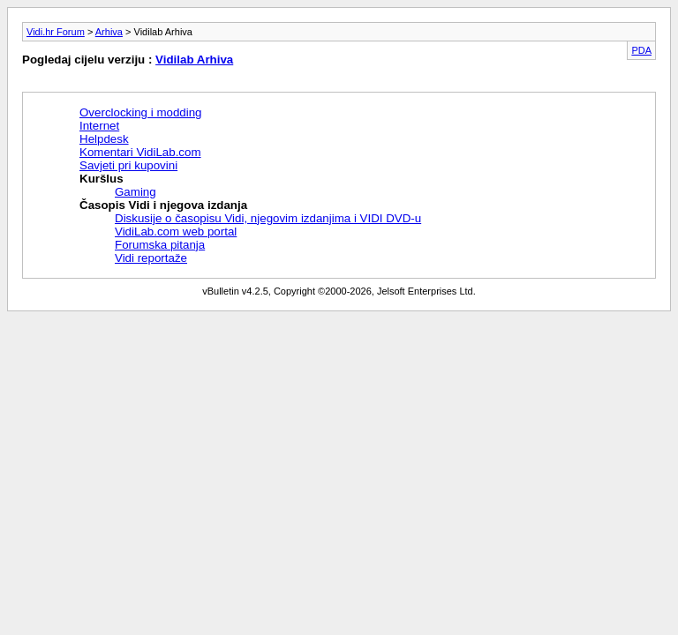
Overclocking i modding (140, 112)
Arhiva (109, 31)
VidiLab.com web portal (176, 231)
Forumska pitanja (160, 244)
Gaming (135, 191)
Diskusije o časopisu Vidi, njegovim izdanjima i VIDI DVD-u (268, 218)
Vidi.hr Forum (55, 31)
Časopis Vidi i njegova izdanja (163, 205)
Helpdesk (104, 139)
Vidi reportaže (151, 258)
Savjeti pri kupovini (128, 165)
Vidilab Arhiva (194, 59)
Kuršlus (101, 178)
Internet (99, 125)
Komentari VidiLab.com (140, 152)
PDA (641, 50)
